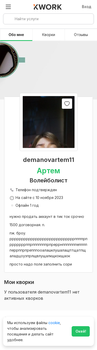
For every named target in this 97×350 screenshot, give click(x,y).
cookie (54, 322)
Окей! (81, 331)
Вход (86, 6)
